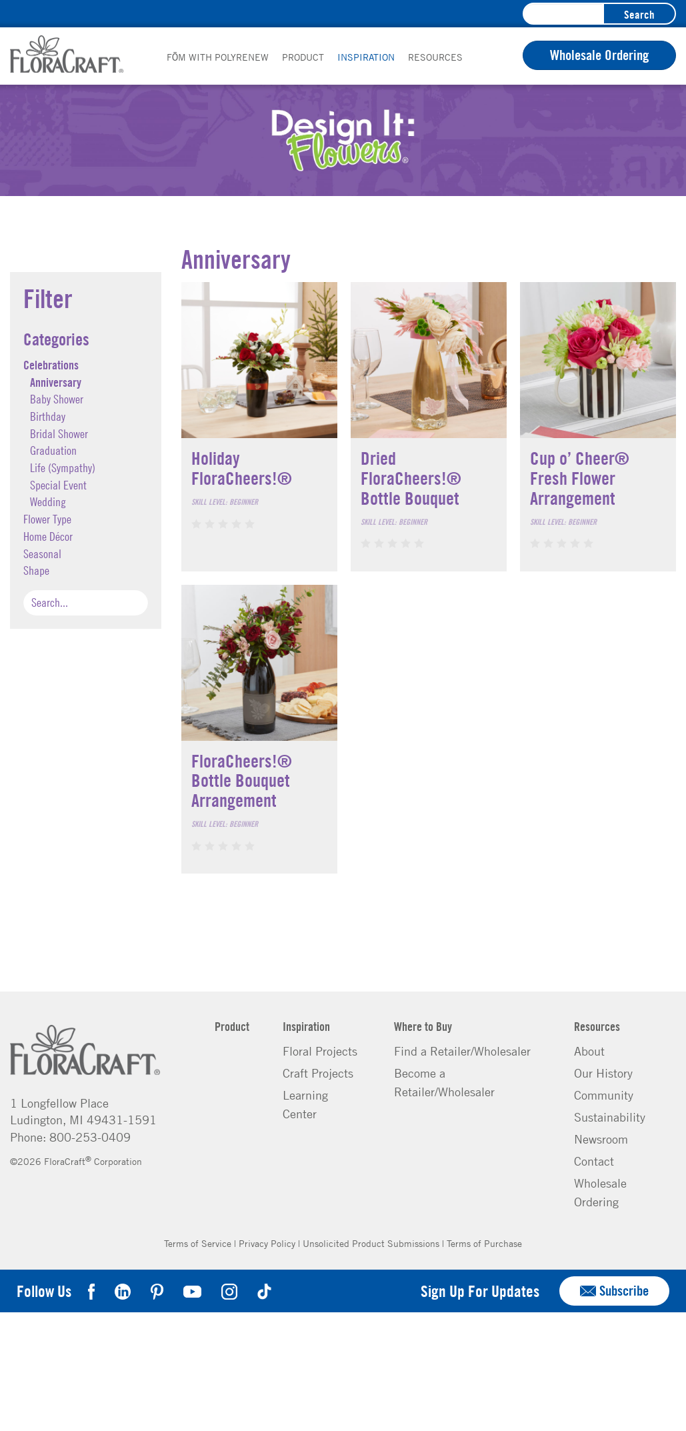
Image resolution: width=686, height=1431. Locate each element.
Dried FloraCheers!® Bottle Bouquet (411, 477)
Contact (594, 1161)
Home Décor (48, 536)
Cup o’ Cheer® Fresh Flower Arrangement (579, 477)
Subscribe (614, 1290)
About (589, 1051)
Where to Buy (423, 1026)
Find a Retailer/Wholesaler (462, 1051)
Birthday (47, 416)
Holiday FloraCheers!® (241, 468)
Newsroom (601, 1139)
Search (639, 14)
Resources (435, 57)
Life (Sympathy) (62, 468)
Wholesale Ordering (599, 55)
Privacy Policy (267, 1243)
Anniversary (55, 382)
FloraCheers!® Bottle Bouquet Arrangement (241, 780)
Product (303, 57)
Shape (36, 570)
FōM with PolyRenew (218, 57)
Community (603, 1095)
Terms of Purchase (484, 1243)
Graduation (53, 450)
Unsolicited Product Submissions (371, 1243)
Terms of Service (197, 1243)
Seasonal (42, 554)
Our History (603, 1073)
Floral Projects (320, 1051)
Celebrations (51, 364)
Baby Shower (56, 399)
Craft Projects (318, 1073)
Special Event (58, 485)
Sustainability (609, 1117)
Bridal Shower (59, 434)
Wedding (48, 502)
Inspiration (366, 57)
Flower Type (47, 519)
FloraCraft (66, 54)
